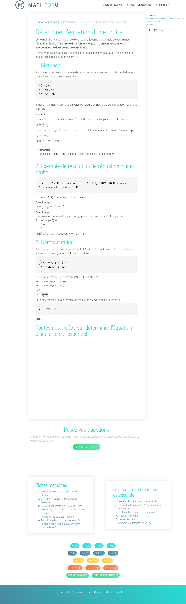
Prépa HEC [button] (75, 568)
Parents (130, 4)
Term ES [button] (93, 560)
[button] (149, 30)
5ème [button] (87, 545)
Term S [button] (78, 560)
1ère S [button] (85, 553)
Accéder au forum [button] (86, 447)
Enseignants (144, 4)
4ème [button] (99, 545)
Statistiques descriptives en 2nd (136, 523)
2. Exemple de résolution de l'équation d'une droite (165, 19)
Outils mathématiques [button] (106, 575)
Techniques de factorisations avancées (60, 520)
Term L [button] (107, 560)
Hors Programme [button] (77, 575)
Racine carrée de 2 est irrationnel (57, 516)
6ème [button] (74, 545)
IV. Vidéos (150, 25)
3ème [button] (111, 545)
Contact (98, 592)
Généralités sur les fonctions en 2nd (138, 501)
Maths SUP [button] (93, 568)
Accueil (65, 592)
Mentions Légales (115, 592)
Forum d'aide (162, 4)
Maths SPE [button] (110, 568)
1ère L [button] (113, 553)
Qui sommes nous (81, 592)
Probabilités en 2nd (129, 515)
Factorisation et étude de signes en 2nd (139, 512)
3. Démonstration (153, 22)
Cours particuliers (112, 4)
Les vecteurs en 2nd (129, 519)
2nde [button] (72, 553)
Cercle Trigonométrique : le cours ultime (60, 506)
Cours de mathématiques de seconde (55, 22)
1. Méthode (151, 16)
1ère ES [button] (99, 553)
